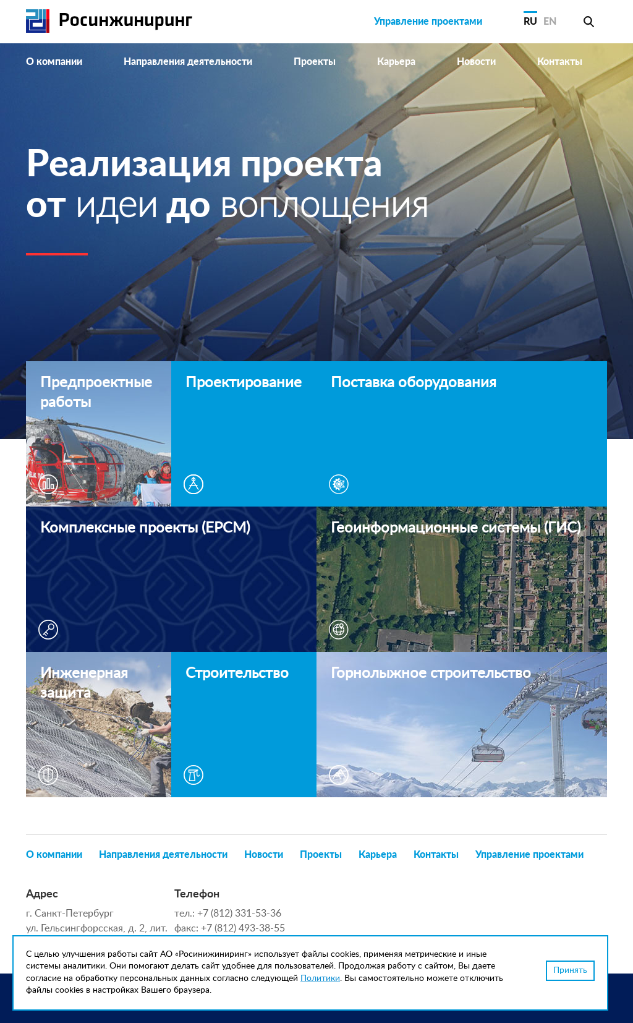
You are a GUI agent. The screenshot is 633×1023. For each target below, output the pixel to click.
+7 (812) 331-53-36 (239, 913)
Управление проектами (428, 22)
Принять (570, 970)
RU (530, 22)
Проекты (315, 62)
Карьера (396, 62)
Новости (476, 62)
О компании (54, 62)
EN (549, 22)
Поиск (588, 21)
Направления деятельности (188, 62)
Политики (320, 978)
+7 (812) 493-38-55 (243, 928)
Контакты (559, 62)
